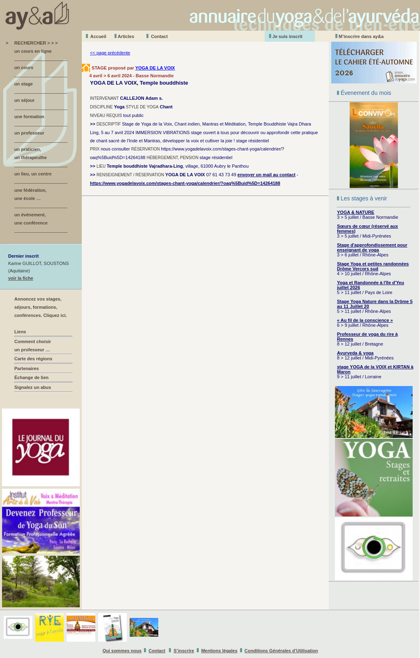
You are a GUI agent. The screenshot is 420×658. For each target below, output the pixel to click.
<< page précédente (110, 52)
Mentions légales (219, 650)
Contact (159, 36)
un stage (23, 83)
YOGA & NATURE (355, 212)
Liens (20, 331)
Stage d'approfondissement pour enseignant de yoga (372, 247)
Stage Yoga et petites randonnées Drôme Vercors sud (373, 266)
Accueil (98, 36)
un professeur (29, 132)
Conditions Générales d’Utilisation (281, 650)
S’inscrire (184, 650)
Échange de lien (31, 377)
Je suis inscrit (287, 36)
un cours (23, 67)
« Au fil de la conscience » (365, 320)
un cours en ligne (33, 51)
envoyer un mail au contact (267, 174)
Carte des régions (33, 358)
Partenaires (26, 368)
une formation (29, 116)
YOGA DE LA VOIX (155, 67)
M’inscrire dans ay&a (361, 36)
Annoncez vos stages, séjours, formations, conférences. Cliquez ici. (40, 307)
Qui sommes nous (122, 650)
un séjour (24, 100)
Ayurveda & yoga (355, 352)
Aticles (126, 36)
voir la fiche (20, 278)
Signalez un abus (32, 387)
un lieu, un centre (33, 173)
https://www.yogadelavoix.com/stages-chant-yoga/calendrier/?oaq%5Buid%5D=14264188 (185, 183)
